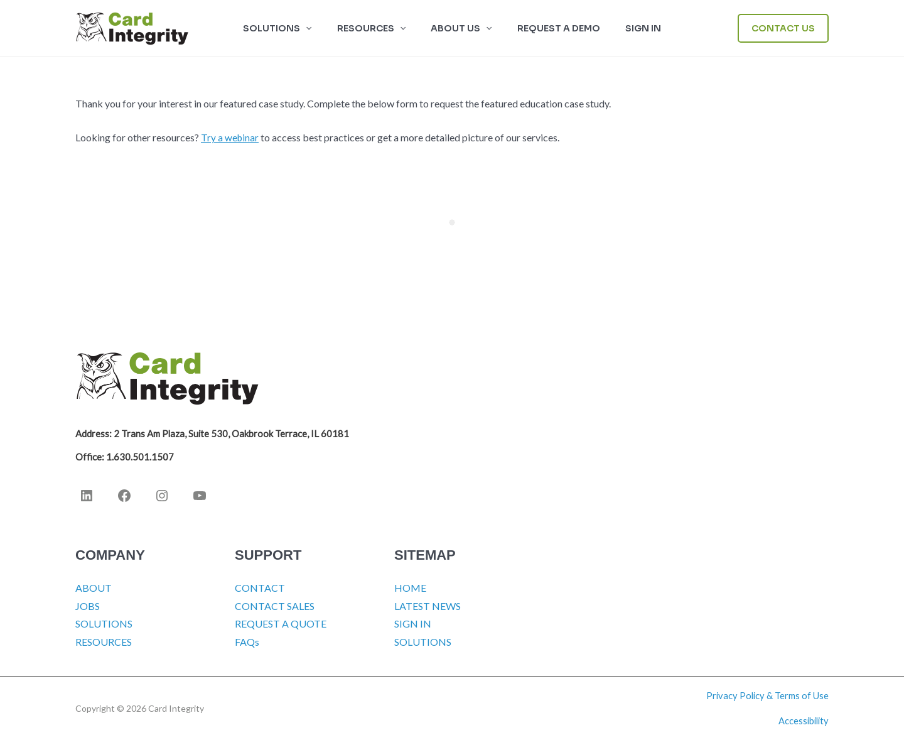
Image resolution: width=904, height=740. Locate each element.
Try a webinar (230, 137)
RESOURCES (379, 28)
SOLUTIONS (292, 28)
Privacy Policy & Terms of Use (767, 695)
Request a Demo (551, 28)
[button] (320, 28)
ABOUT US (461, 28)
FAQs (247, 642)
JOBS (87, 606)
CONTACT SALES (275, 606)
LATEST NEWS (427, 606)
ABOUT (93, 588)
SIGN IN (628, 28)
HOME (410, 588)
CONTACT (260, 588)
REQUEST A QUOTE (280, 623)
